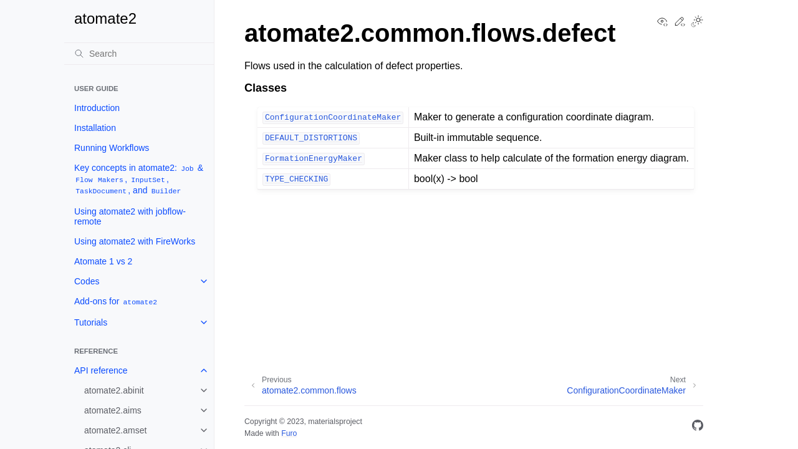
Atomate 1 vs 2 (103, 261)
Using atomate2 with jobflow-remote (130, 216)
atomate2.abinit (114, 390)
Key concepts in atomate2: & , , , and (138, 179)
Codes (86, 281)
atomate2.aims (113, 410)
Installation (95, 128)
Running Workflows (111, 148)
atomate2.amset (115, 430)
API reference (101, 370)
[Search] (139, 53)
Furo (289, 433)
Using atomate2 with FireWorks (134, 241)
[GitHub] (697, 427)
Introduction (97, 108)
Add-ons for (116, 301)
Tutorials (90, 322)
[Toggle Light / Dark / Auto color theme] (697, 22)
